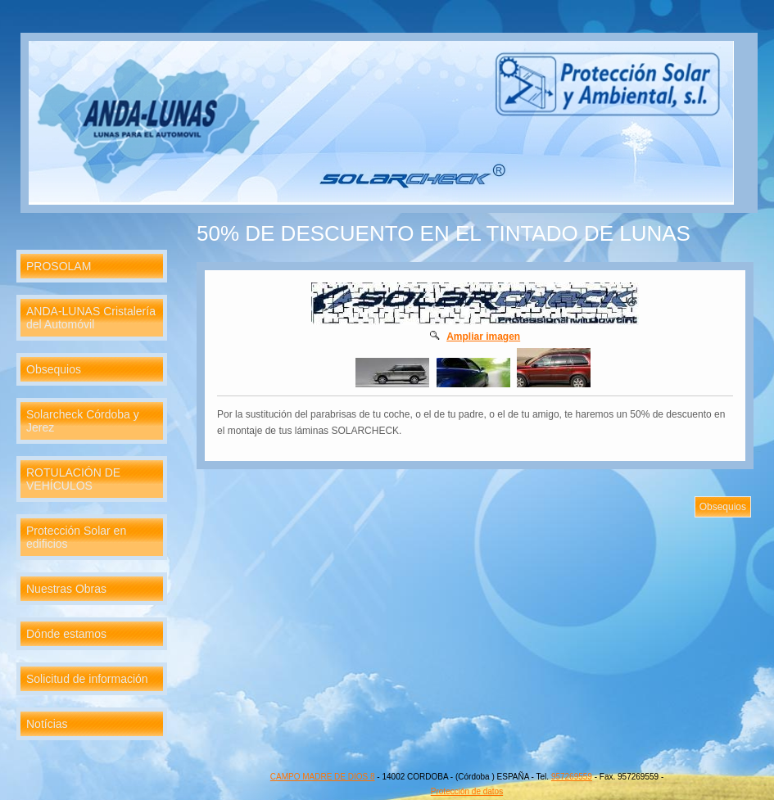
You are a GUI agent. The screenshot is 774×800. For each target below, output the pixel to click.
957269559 (571, 776)
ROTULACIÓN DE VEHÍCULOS (73, 479)
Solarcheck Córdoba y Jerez (82, 421)
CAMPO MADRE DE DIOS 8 (322, 776)
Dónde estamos (66, 633)
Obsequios (53, 369)
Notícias (47, 723)
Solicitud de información (87, 678)
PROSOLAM (58, 266)
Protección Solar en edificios (76, 537)
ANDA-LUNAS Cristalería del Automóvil (91, 318)
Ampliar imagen (483, 336)
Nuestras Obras (66, 588)
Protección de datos (467, 791)
